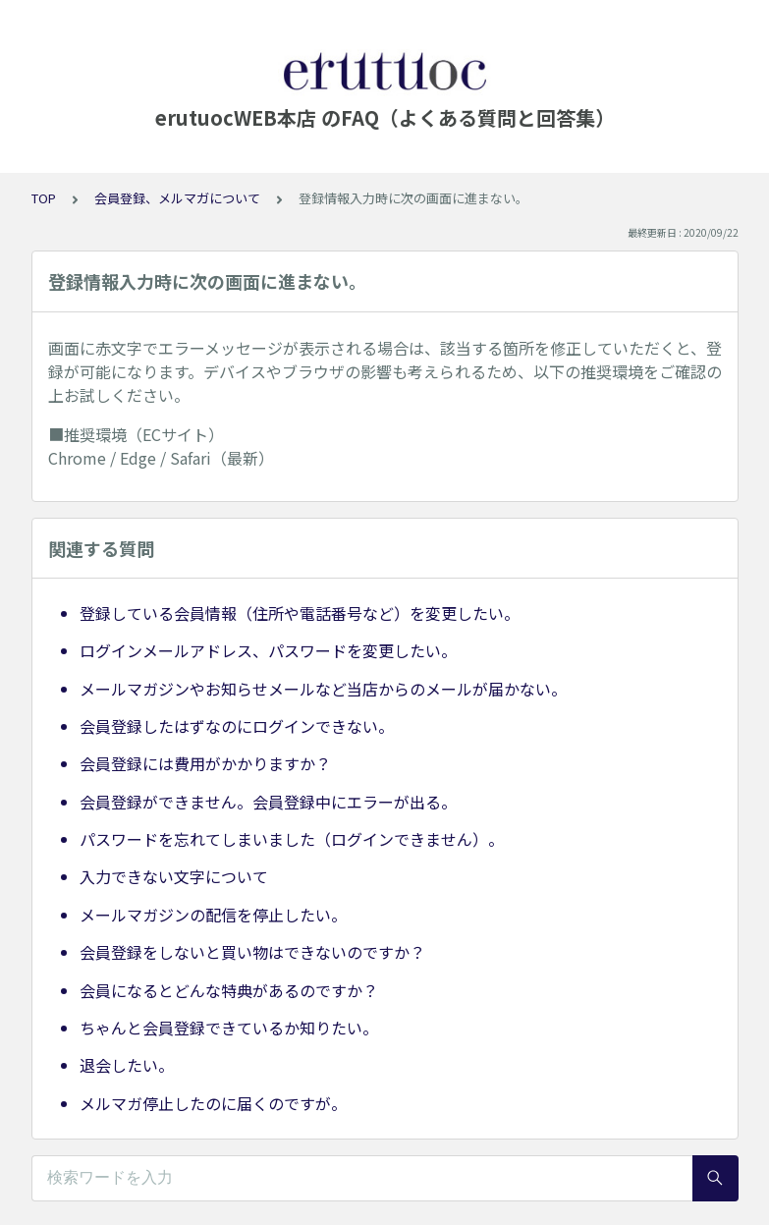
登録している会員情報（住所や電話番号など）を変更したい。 (300, 613)
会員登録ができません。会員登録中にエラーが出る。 (268, 801)
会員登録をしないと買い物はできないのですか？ (252, 952)
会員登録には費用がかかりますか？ (205, 763)
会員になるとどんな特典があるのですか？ (229, 990)
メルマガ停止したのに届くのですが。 (213, 1103)
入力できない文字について (174, 876)
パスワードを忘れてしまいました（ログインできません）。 (292, 839)
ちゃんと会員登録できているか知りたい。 (229, 1027)
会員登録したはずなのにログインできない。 (237, 726)
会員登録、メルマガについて (177, 198)
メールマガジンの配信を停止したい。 (213, 914)
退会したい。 (127, 1065)
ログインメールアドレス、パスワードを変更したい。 (268, 650)
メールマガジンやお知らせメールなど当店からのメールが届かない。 (323, 688)
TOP (43, 198)
